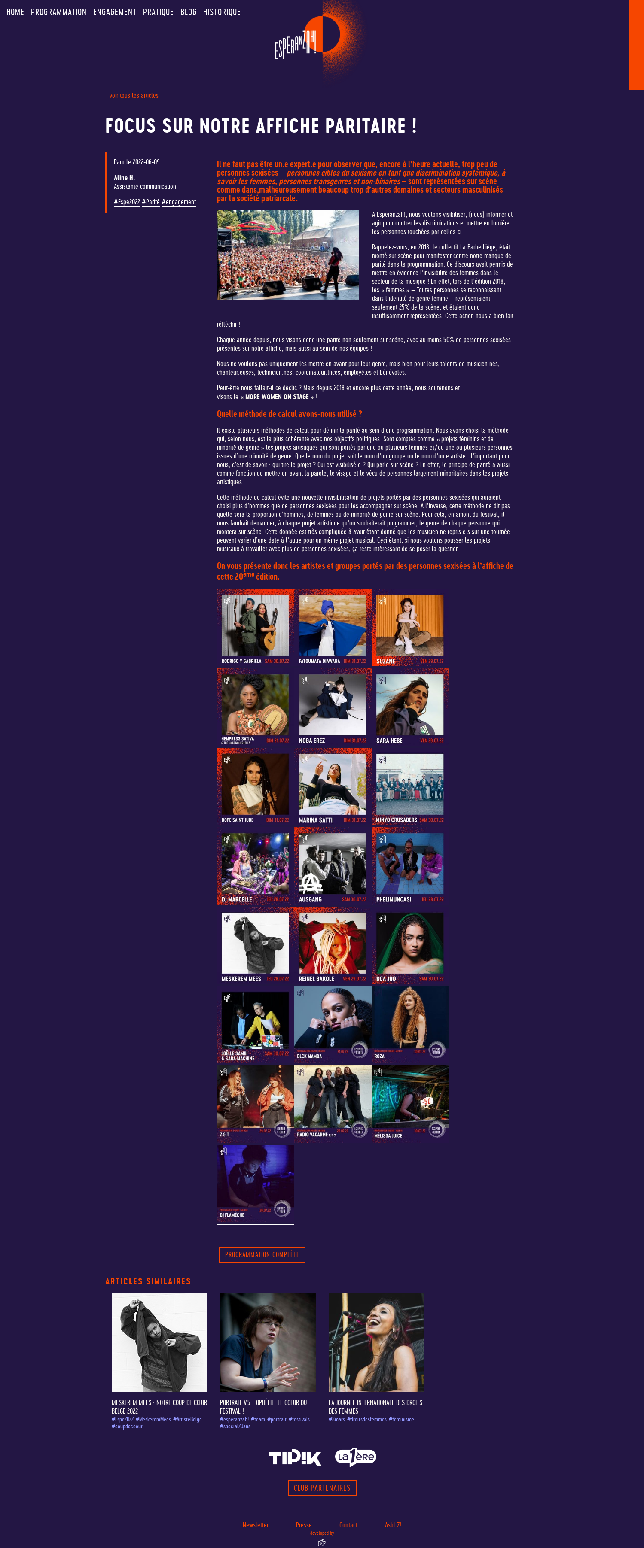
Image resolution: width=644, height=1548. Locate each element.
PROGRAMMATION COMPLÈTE (262, 1254)
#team (258, 1419)
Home (15, 12)
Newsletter (256, 1525)
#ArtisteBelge (187, 1419)
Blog (188, 12)
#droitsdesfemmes (367, 1419)
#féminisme (401, 1419)
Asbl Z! (393, 1525)
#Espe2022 (127, 201)
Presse (304, 1525)
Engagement (115, 12)
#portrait (277, 1419)
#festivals (299, 1419)
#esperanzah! (234, 1419)
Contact (348, 1525)
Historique (222, 12)
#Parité (151, 201)
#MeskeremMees (153, 1419)
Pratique (158, 12)
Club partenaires (322, 1488)
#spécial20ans (235, 1426)
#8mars (337, 1419)
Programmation (59, 12)
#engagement (179, 201)
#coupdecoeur (127, 1426)
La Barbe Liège (478, 247)
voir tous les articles (134, 95)
